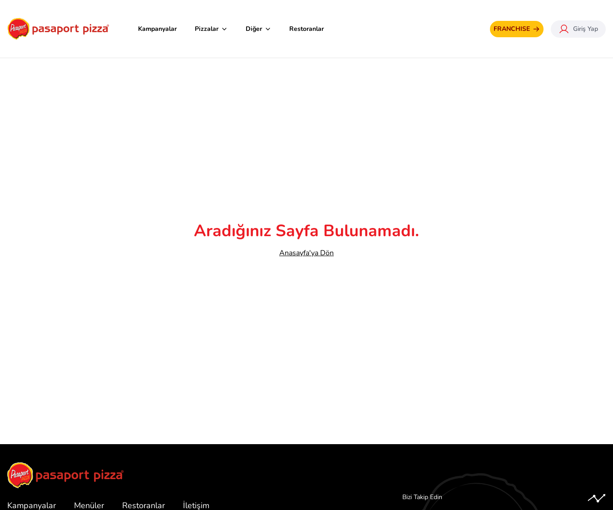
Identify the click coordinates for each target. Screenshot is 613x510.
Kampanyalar (157, 29)
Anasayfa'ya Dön (306, 253)
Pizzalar (211, 29)
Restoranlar (306, 29)
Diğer (258, 29)
